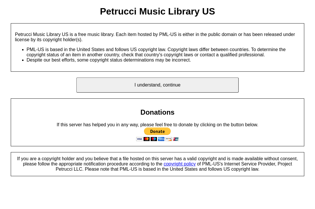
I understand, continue (157, 84)
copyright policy (180, 163)
